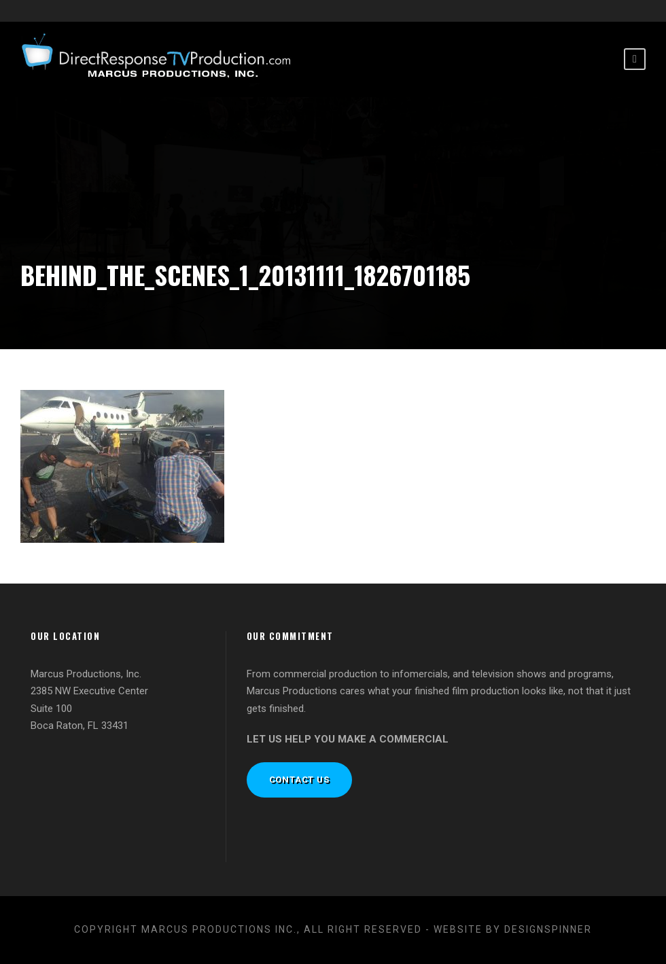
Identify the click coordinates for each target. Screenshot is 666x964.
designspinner (548, 929)
